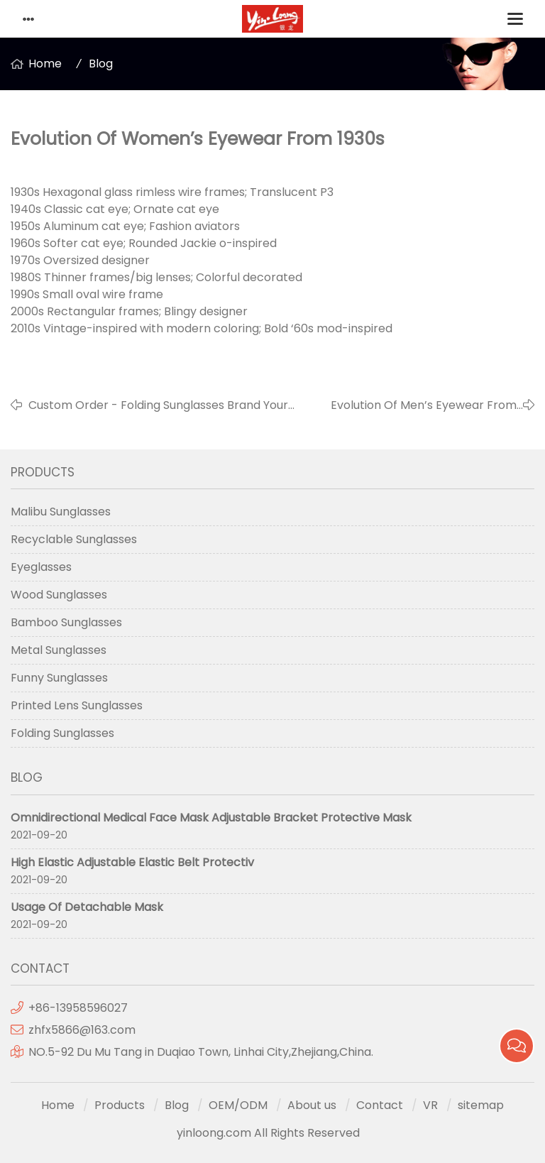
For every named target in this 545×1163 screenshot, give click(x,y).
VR (430, 1105)
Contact (379, 1105)
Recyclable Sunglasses (74, 539)
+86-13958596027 (78, 1008)
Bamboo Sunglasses (66, 622)
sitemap (481, 1105)
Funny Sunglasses (59, 678)
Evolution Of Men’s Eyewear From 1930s (424, 405)
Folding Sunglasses (62, 733)
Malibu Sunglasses (61, 511)
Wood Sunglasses (59, 594)
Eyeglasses (41, 567)
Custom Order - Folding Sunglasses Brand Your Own (158, 405)
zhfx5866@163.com (83, 1030)
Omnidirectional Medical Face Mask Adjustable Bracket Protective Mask (211, 817)
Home (45, 63)
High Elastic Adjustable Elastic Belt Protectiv (132, 862)
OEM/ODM (238, 1105)
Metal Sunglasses (58, 650)
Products (119, 1105)
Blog (101, 63)
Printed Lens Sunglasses (77, 705)
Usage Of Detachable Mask (87, 907)
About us (311, 1105)
